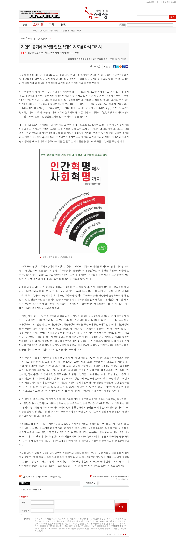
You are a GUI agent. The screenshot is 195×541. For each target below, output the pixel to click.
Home (23, 38)
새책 (49, 38)
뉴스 (25, 24)
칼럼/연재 (43, 30)
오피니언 (38, 24)
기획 (52, 24)
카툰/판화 (64, 30)
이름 (23, 502)
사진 (73, 30)
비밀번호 (25, 510)
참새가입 (150, 2)
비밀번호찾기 (170, 2)
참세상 (96, 13)
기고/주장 (54, 30)
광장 (61, 24)
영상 (79, 30)
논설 (35, 30)
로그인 (159, 2)
